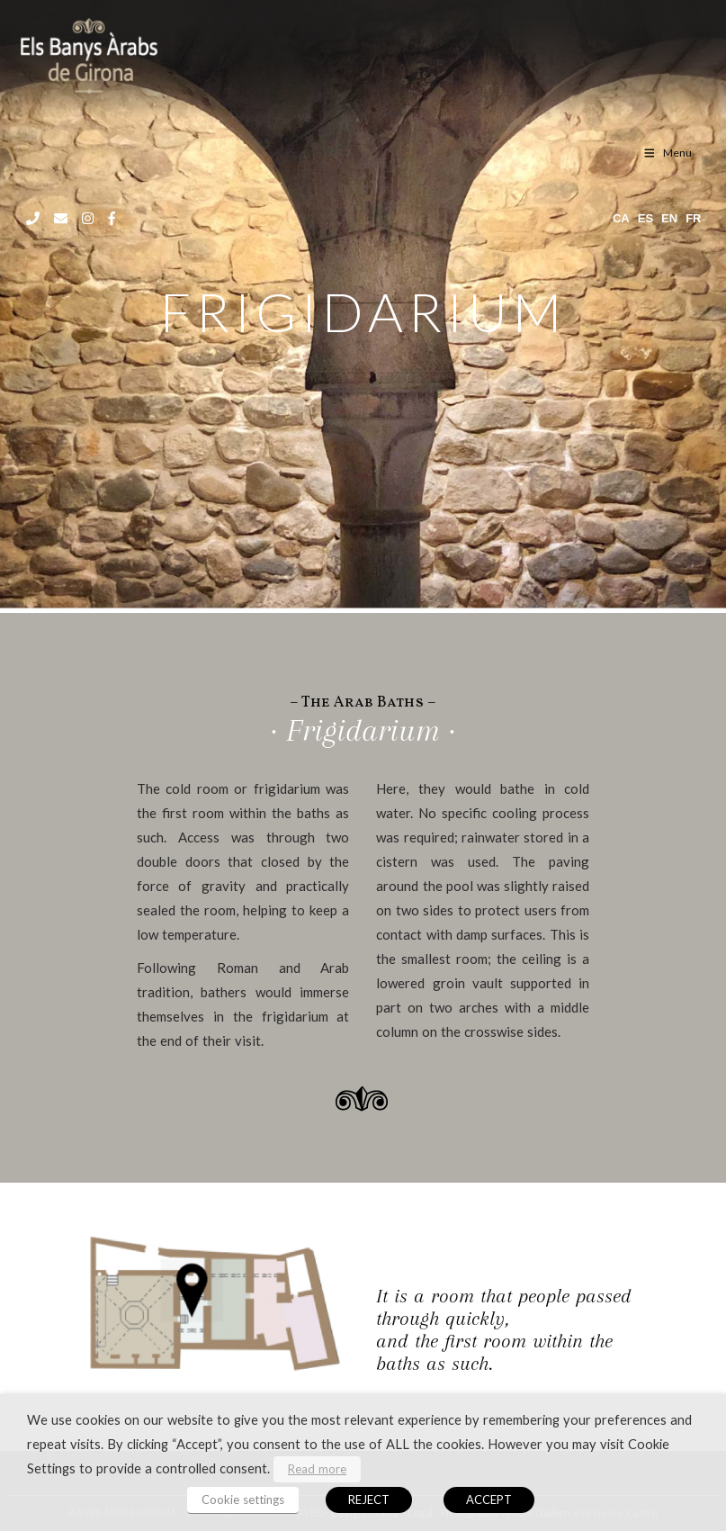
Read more (317, 1469)
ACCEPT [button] (489, 1499)
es (645, 218)
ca (621, 218)
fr (693, 218)
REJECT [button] (369, 1499)
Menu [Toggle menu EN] (667, 152)
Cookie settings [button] (243, 1499)
